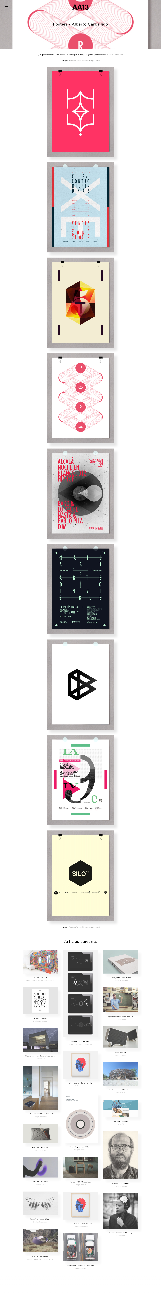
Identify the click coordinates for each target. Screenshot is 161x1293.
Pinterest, (85, 61)
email (98, 61)
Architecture (40, 1059)
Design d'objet (120, 1055)
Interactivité (88, 1044)
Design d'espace (32, 980)
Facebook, (72, 61)
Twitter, (79, 61)
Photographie (121, 1019)
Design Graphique (47, 980)
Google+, (92, 61)
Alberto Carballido (115, 54)
